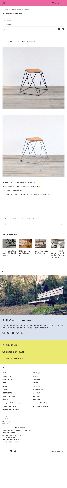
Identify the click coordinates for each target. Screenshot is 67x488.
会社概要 (35, 383)
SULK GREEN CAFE (9, 396)
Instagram (37, 399)
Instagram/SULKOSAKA (11, 409)
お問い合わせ (36, 386)
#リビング (28, 218)
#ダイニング (35, 218)
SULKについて (7, 376)
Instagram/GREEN (40, 403)
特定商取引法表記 (8, 393)
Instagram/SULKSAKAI (41, 406)
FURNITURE (7, 24)
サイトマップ (36, 393)
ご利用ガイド (36, 379)
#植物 (4, 218)
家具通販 (36, 373)
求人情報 (5, 386)
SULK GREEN (37, 396)
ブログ (4, 383)
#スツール (20, 218)
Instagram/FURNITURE (11, 403)
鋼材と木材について (8, 379)
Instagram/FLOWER (10, 406)
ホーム (4, 373)
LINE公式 (6, 399)
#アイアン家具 (12, 218)
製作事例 (35, 376)
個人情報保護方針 (38, 389)
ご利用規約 (6, 389)
